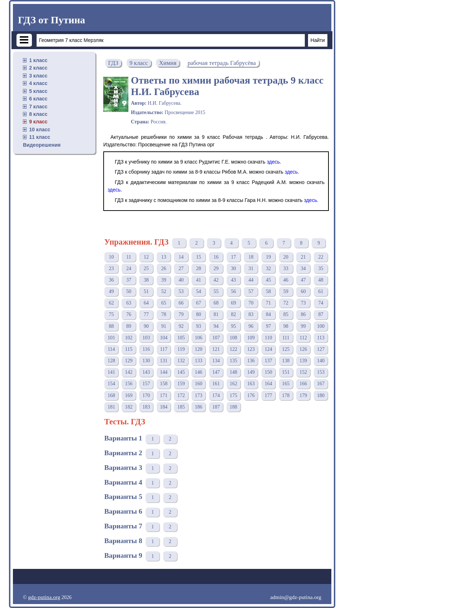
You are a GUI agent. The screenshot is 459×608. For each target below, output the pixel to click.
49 (111, 291)
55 (215, 291)
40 (181, 280)
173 (198, 395)
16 (215, 257)
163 (251, 383)
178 (286, 395)
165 (286, 383)
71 (268, 303)
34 (303, 268)
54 (198, 291)
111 (285, 337)
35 (320, 268)
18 (251, 257)
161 (216, 383)
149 (251, 372)
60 (303, 291)
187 (216, 407)
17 (233, 257)
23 (111, 268)
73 (303, 303)
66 (181, 303)
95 (233, 326)
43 (233, 280)
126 (303, 349)
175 (233, 395)
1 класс (38, 60)
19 (268, 257)
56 (233, 291)
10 (111, 257)
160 (198, 383)
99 (303, 326)
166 (303, 383)
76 (128, 314)
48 (320, 280)
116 (146, 349)
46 (285, 280)
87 (320, 314)
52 (163, 291)
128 (111, 360)
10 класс (39, 129)
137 (268, 360)
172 (181, 395)
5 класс (38, 91)
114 (111, 349)
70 (251, 303)
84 (268, 314)
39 (163, 280)
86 (303, 314)
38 (146, 280)
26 (163, 268)
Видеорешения (42, 145)
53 (181, 291)
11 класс (39, 137)
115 (128, 349)
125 (286, 349)
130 (146, 360)
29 (215, 268)
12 (146, 257)
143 (146, 372)
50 (128, 291)
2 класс (38, 68)
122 (233, 349)
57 (251, 291)
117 (163, 349)
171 (163, 395)
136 (251, 360)
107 (216, 337)
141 (111, 372)
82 (233, 314)
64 (146, 303)
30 (233, 268)
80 (198, 314)
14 (181, 257)
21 (303, 257)
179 (303, 395)
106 (198, 337)
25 (146, 268)
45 (268, 280)
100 (321, 326)
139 (303, 360)
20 (285, 257)
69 (233, 303)
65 (163, 303)
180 (321, 395)
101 (111, 337)
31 (251, 268)
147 (216, 372)
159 (181, 383)
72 (285, 303)
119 (181, 349)
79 (181, 314)
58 (268, 291)
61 (320, 291)
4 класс (38, 83)
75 (111, 314)
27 (181, 268)
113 (320, 337)
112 (303, 337)
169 (129, 395)
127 (321, 349)
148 (233, 372)
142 (129, 372)
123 (251, 349)
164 (268, 383)
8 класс (38, 114)
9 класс (38, 121)
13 (163, 257)
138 (286, 360)
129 (129, 360)
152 (303, 372)
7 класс (38, 106)
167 (321, 383)
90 (146, 326)
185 (181, 407)
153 (321, 372)
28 (198, 268)
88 (111, 326)
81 (215, 314)
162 (233, 383)
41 (198, 280)
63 (128, 303)
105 (181, 337)
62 (111, 303)
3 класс (38, 76)
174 (216, 395)
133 (198, 360)
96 (251, 326)
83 (251, 314)
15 (198, 257)
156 (129, 383)
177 (268, 395)
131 (163, 360)
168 (111, 395)
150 (268, 372)
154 (111, 383)
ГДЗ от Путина (51, 19)
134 (216, 360)
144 (163, 372)
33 (285, 268)
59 (285, 291)
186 (198, 407)
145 (181, 372)
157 (146, 383)
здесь (273, 162)
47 (303, 280)
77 (146, 314)
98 (285, 326)
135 (233, 360)
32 (268, 268)
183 (146, 407)
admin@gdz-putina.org (295, 597)
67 (198, 303)
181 (111, 407)
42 (215, 280)
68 (215, 303)
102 (129, 337)
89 (128, 326)
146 (198, 372)
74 (320, 303)
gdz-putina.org (44, 597)
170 (146, 395)
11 (128, 257)
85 (285, 314)
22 (320, 257)
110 (268, 337)
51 (146, 291)
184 (163, 407)
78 (163, 314)
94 (215, 326)
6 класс (38, 99)
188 (233, 407)
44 (251, 280)
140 (321, 360)
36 (111, 280)
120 (198, 349)
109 (251, 337)
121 (216, 349)
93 (198, 326)
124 (268, 349)
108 (233, 337)
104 (163, 337)
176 (251, 395)
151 (286, 372)
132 (181, 360)
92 (181, 326)
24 (128, 268)
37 (128, 280)
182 (129, 407)
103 (146, 337)
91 (163, 326)
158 (163, 383)
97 (268, 326)
